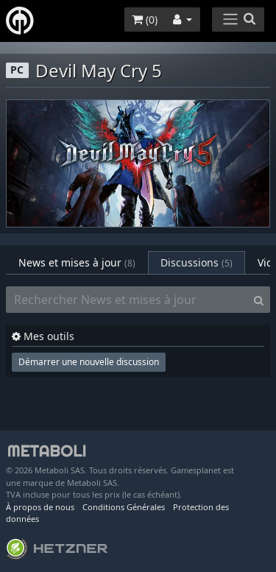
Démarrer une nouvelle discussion (88, 362)
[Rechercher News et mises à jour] (127, 299)
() (145, 20)
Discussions (196, 262)
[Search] (258, 299)
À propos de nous (40, 506)
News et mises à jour (76, 262)
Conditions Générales (123, 506)
